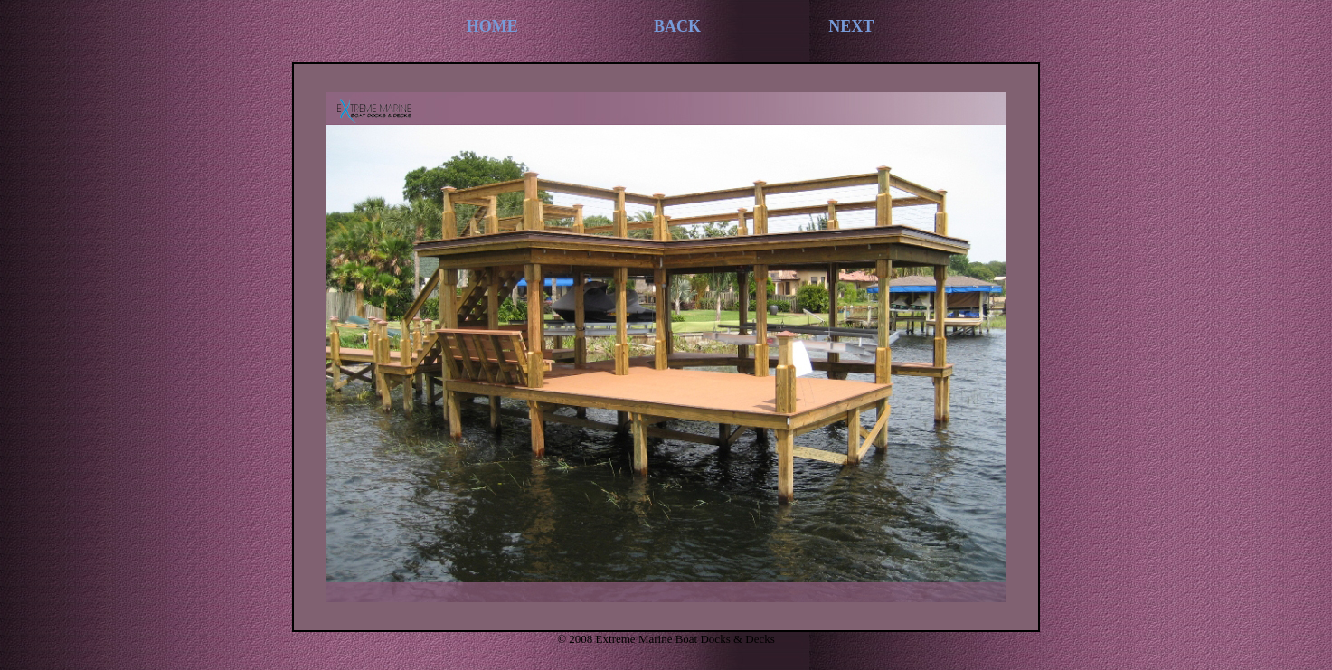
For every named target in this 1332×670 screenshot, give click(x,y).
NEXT (851, 26)
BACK (677, 26)
